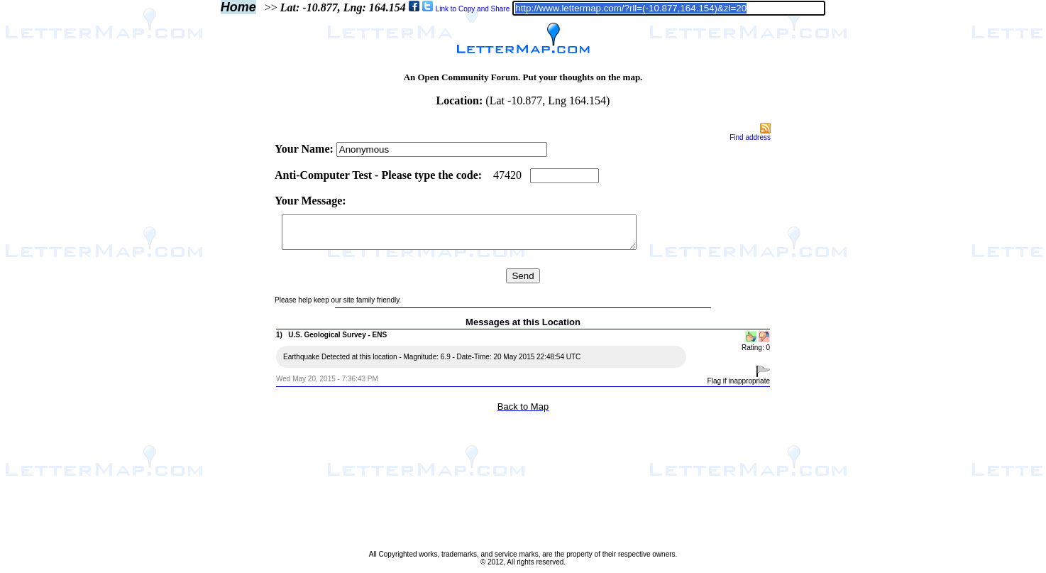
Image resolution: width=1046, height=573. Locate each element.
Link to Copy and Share (473, 9)
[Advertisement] (213, 335)
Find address (750, 137)
